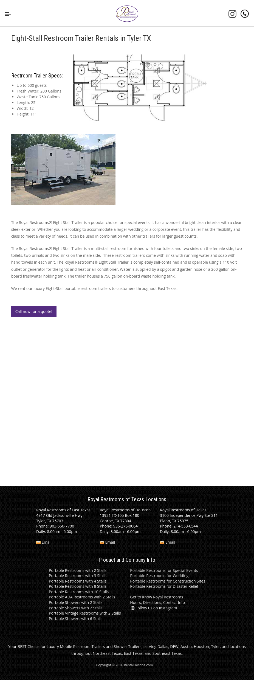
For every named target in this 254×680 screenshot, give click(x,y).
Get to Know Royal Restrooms (156, 597)
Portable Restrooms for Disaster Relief (164, 586)
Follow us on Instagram (153, 607)
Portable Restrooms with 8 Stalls (77, 586)
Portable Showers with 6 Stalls (76, 618)
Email (43, 542)
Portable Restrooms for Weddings (160, 575)
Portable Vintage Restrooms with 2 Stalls (85, 613)
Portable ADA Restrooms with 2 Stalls (82, 597)
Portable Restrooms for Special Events (164, 570)
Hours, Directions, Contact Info (157, 602)
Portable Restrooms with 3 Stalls (77, 575)
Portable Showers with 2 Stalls (76, 602)
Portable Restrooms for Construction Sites (167, 581)
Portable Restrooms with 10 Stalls (79, 591)
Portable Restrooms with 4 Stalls (77, 581)
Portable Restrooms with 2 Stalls (77, 570)
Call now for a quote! (33, 311)
